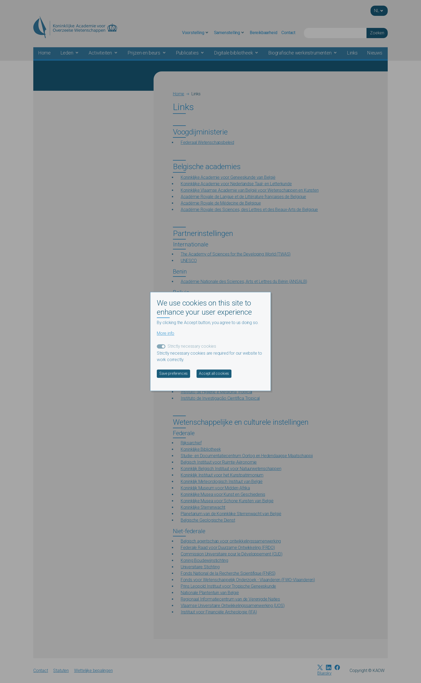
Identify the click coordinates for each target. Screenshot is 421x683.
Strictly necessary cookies (192, 346)
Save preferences (173, 374)
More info (165, 333)
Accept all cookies (214, 374)
